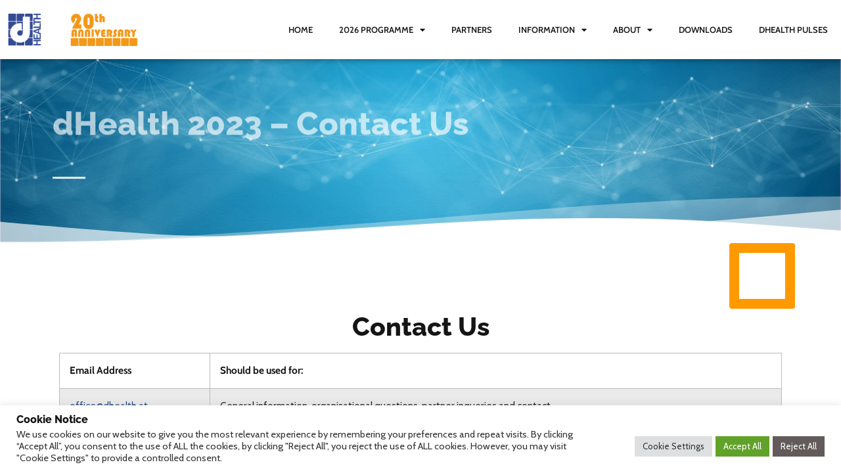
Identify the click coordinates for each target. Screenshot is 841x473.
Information (552, 30)
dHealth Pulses (793, 29)
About (632, 30)
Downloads (706, 29)
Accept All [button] (742, 446)
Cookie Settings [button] (673, 446)
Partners (471, 29)
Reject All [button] (799, 446)
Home (300, 29)
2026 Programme (382, 30)
